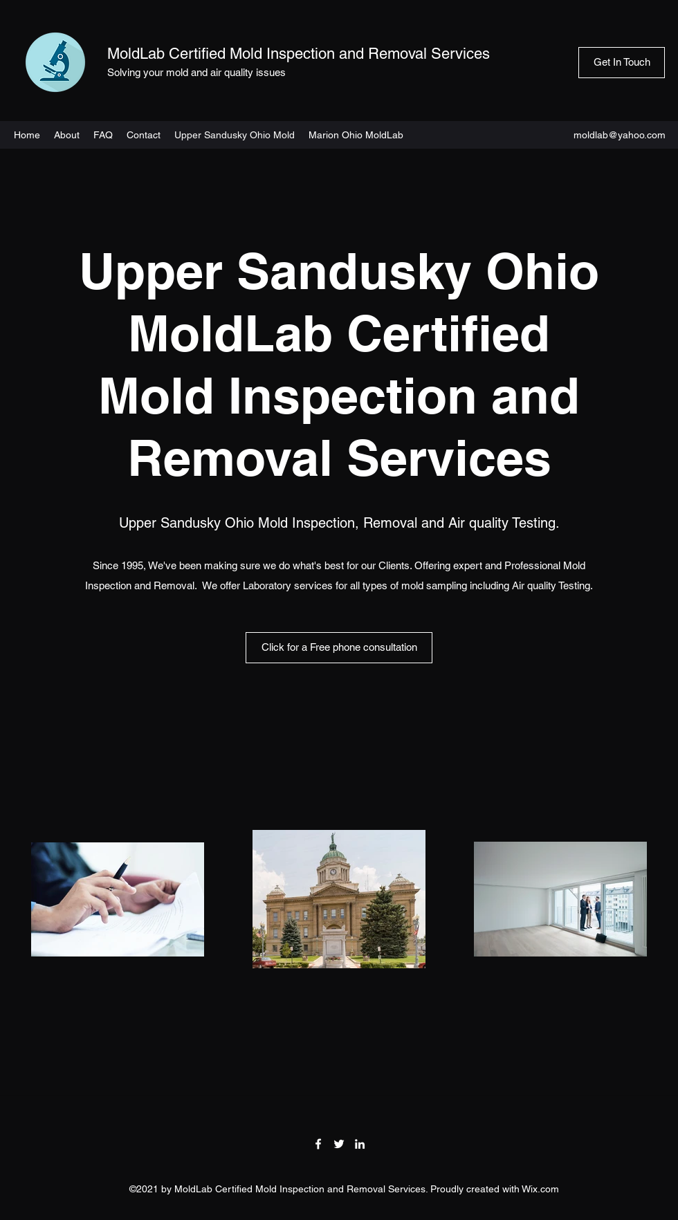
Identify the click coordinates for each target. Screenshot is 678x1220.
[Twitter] (339, 1144)
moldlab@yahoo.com (620, 134)
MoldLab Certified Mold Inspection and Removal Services (298, 53)
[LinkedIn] (360, 1144)
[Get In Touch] (621, 62)
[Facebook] (318, 1144)
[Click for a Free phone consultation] (339, 647)
